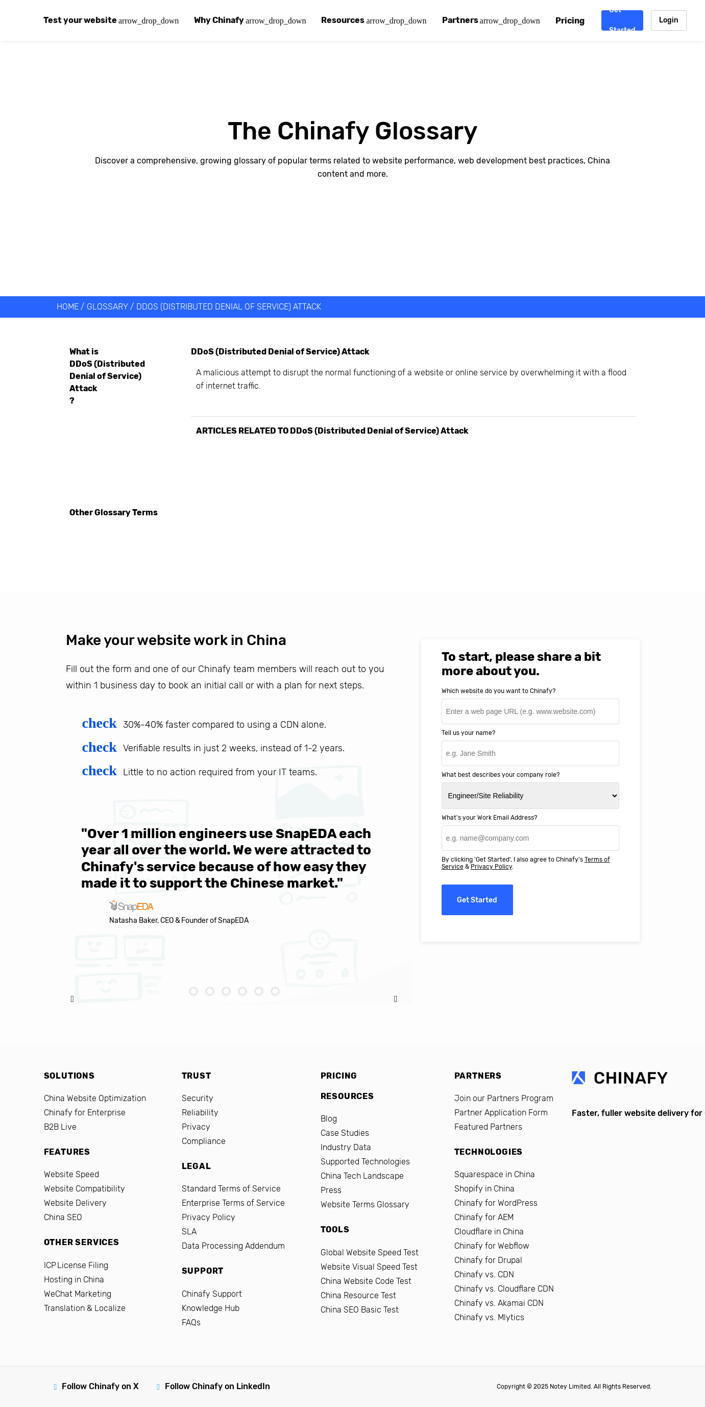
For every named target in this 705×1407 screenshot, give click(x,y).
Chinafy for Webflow (491, 1246)
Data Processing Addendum (233, 1246)
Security (197, 1098)
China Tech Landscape (362, 1176)
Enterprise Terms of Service (233, 1203)
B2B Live (60, 1127)
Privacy (196, 1127)
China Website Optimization (95, 1098)
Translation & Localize (85, 1308)
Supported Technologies (365, 1161)
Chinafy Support (212, 1294)
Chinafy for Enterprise (85, 1112)
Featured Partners (488, 1127)
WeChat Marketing (77, 1294)
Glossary (107, 307)
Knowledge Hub (210, 1308)
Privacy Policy (491, 866)
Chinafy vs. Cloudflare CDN (504, 1289)
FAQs (191, 1322)
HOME (68, 307)
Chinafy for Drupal (488, 1260)
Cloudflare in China (489, 1231)
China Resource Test (358, 1295)
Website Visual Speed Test (369, 1267)
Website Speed (71, 1174)
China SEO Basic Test (360, 1310)
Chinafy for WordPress (496, 1203)
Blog (329, 1119)
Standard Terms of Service (231, 1189)
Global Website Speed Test (370, 1252)
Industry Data (346, 1147)
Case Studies (345, 1133)
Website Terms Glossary (365, 1204)
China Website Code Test (366, 1281)
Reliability (200, 1112)
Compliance (204, 1141)
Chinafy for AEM (484, 1217)
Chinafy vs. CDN (484, 1274)
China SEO (63, 1217)
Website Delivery (75, 1203)
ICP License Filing (76, 1265)
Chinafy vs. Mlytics (489, 1317)
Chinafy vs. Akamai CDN (499, 1303)
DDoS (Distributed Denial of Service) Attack (228, 307)
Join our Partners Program (503, 1098)
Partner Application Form (501, 1112)
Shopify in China (484, 1189)
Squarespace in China (494, 1174)
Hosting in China (74, 1279)
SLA (189, 1231)
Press (331, 1190)
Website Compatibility (84, 1189)
